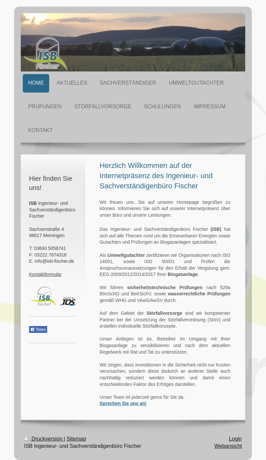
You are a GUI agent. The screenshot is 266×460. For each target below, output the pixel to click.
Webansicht (228, 446)
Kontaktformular (45, 274)
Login (235, 439)
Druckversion (44, 439)
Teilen (38, 329)
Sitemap (76, 439)
